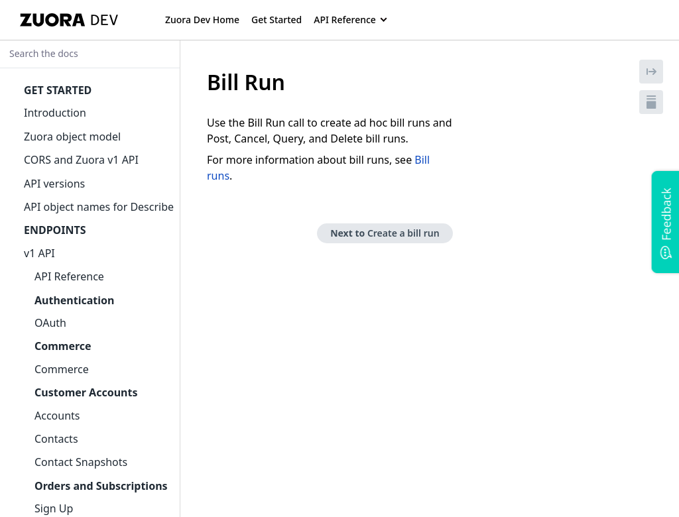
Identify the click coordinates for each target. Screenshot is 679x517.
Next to (384, 233)
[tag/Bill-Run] (199, 82)
